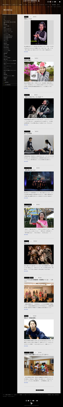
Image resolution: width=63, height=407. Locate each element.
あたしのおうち (6, 46)
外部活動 (5, 78)
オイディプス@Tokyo (7, 57)
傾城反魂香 (5, 53)
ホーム (4, 394)
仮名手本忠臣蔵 (6, 47)
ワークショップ (35, 4)
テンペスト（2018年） (7, 50)
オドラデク (5, 41)
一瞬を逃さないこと (30, 170)
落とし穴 (26, 243)
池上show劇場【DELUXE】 (8, 37)
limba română (59, 6)
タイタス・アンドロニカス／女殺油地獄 (10, 60)
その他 (5, 80)
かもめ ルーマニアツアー (7, 30)
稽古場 (5, 27)
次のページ (41, 390)
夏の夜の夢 (5, 24)
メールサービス (41, 4)
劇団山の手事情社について (7, 4)
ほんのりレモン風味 (7, 34)
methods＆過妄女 (6, 44)
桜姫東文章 (5, 43)
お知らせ (58, 4)
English (48, 6)
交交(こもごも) (6, 40)
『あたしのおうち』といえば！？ (33, 97)
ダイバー (5, 67)
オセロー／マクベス (7, 20)
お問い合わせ (57, 394)
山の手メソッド (15, 4)
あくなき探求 (28, 133)
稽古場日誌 (54, 4)
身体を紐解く (28, 60)
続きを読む (26, 51)
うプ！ (5, 17)
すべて (5, 16)
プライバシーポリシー (11, 396)
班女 (4, 54)
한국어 (51, 6)
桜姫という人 (28, 18)
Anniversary (5, 56)
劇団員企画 (5, 77)
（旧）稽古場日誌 (7, 84)
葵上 (4, 19)
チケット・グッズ (48, 4)
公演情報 (20, 4)
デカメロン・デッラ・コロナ (8, 31)
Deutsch (55, 6)
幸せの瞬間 (27, 206)
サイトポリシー (5, 396)
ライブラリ (30, 4)
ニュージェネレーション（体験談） (9, 75)
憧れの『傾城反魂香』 (30, 318)
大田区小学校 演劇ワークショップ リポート (36, 354)
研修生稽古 (5, 74)
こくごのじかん (6, 33)
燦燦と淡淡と (6, 59)
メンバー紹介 (25, 4)
